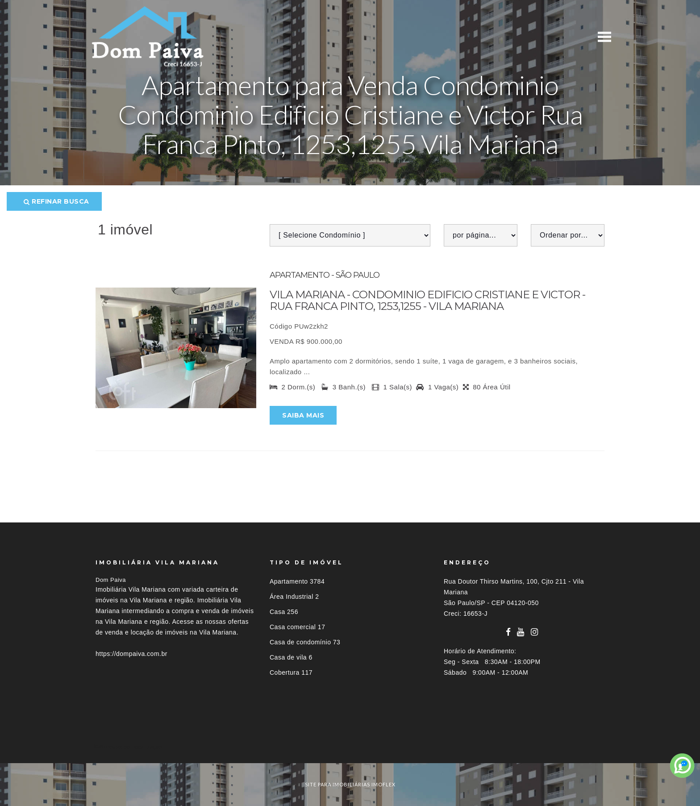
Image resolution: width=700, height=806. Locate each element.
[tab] (350, 746)
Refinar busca (56, 201)
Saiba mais (303, 415)
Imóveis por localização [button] (132, 747)
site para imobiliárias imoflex (350, 784)
